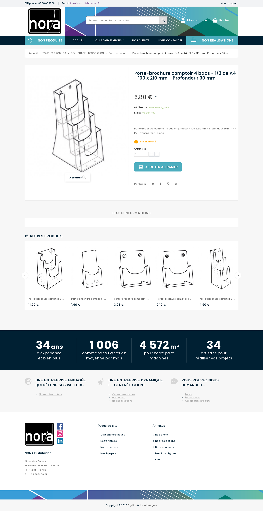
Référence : (141, 107)
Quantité (140, 148)
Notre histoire (108, 441)
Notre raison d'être (50, 394)
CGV (158, 459)
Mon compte (228, 3)
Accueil (78, 40)
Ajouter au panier (158, 167)
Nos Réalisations (122, 401)
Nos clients (140, 40)
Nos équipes (108, 453)
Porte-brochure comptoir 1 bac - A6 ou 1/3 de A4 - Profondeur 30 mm (89, 298)
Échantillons (192, 397)
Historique (118, 397)
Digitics (132, 505)
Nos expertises (109, 447)
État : (137, 112)
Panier (220, 20)
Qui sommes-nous (123, 394)
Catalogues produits (198, 401)
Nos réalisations (218, 40)
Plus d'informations (131, 213)
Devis (188, 394)
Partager (140, 184)
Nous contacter (170, 40)
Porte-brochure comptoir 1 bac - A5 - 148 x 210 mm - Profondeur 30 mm (174, 298)
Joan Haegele (148, 505)
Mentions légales (165, 453)
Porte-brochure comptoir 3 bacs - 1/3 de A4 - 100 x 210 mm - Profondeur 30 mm (217, 298)
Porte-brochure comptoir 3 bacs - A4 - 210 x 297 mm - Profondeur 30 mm (46, 298)
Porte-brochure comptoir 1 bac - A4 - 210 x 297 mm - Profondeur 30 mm (131, 298)
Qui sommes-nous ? (109, 40)
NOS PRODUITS (50, 40)
